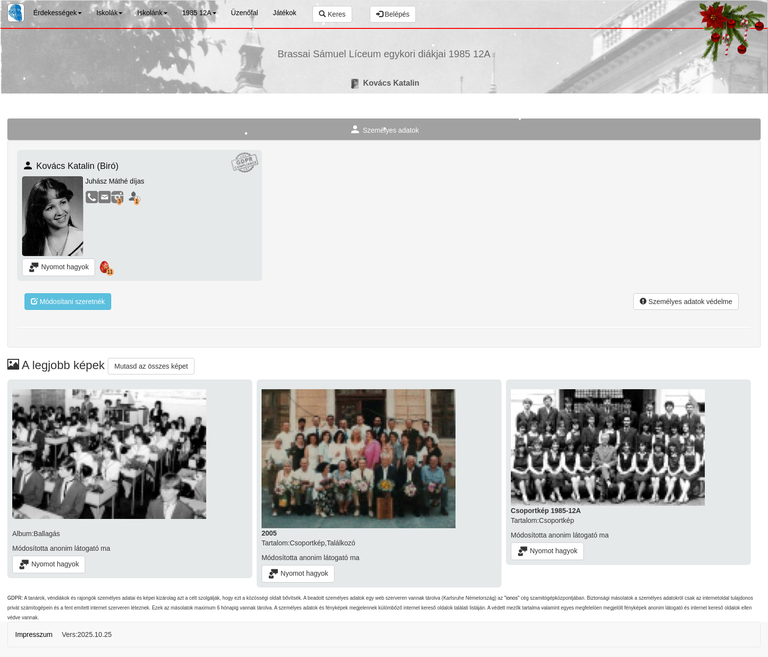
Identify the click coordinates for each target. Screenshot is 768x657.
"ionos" (511, 598)
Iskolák (109, 13)
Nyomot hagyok (58, 267)
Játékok (284, 13)
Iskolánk (152, 13)
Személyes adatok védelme (686, 301)
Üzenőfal (244, 13)
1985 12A (199, 13)
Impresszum (33, 634)
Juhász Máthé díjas (114, 181)
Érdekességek (57, 13)
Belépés (392, 14)
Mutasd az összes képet (151, 366)
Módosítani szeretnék (68, 301)
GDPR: (15, 598)
